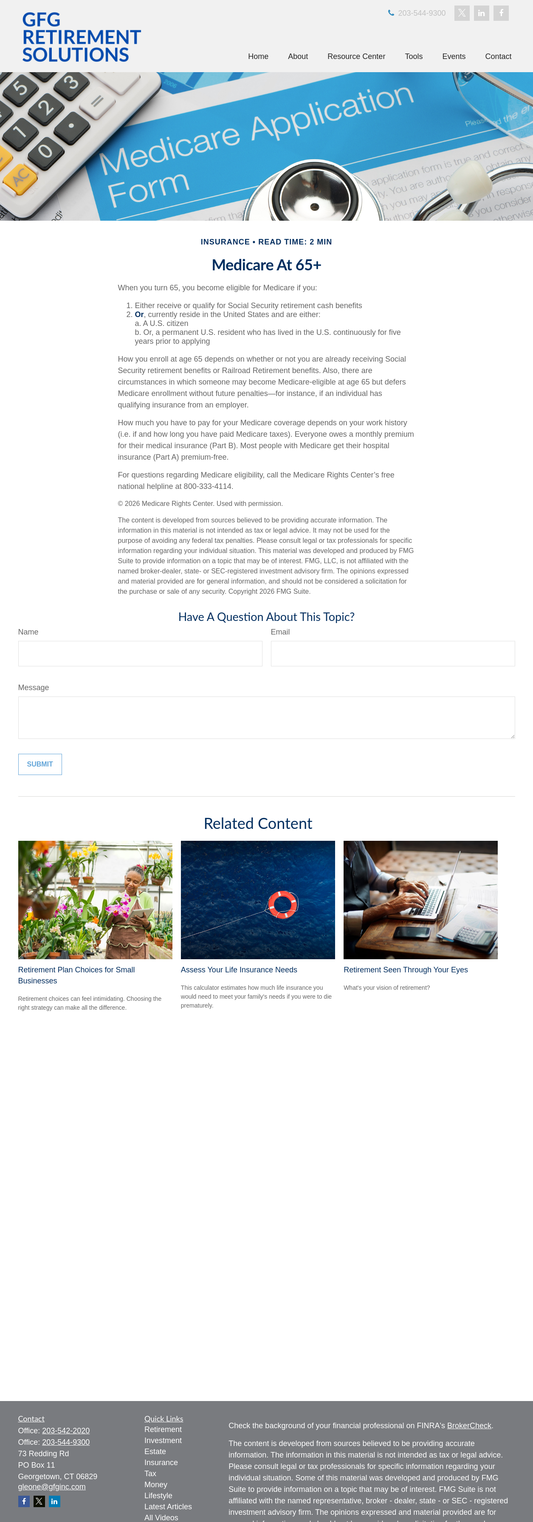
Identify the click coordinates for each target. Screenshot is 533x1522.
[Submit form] (40, 764)
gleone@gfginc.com (52, 1487)
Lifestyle (158, 1495)
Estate (155, 1451)
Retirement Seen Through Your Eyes (406, 970)
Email (280, 632)
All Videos (161, 1518)
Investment (163, 1440)
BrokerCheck (469, 1425)
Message (33, 687)
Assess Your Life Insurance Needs (239, 970)
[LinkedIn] (481, 13)
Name (28, 632)
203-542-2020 (66, 1431)
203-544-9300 (416, 13)
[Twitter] (462, 13)
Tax (150, 1473)
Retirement (163, 1429)
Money (155, 1484)
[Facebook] (501, 13)
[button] (258, 56)
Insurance (161, 1462)
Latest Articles (168, 1506)
